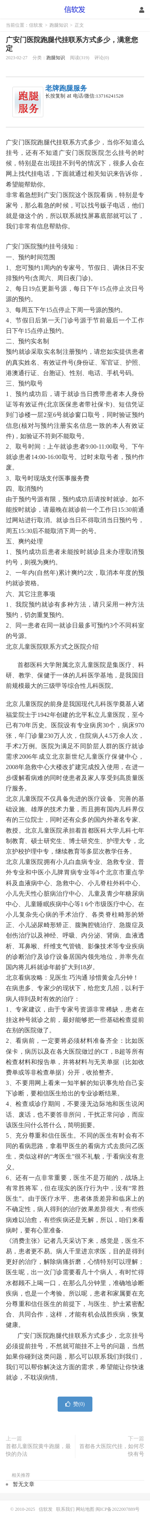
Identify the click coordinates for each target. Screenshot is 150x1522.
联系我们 (66, 1509)
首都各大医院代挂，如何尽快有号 (111, 1450)
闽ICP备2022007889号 (117, 1509)
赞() (75, 1404)
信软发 (75, 10)
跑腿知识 (58, 25)
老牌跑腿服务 (66, 88)
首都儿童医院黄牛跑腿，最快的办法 (38, 1450)
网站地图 (85, 1509)
